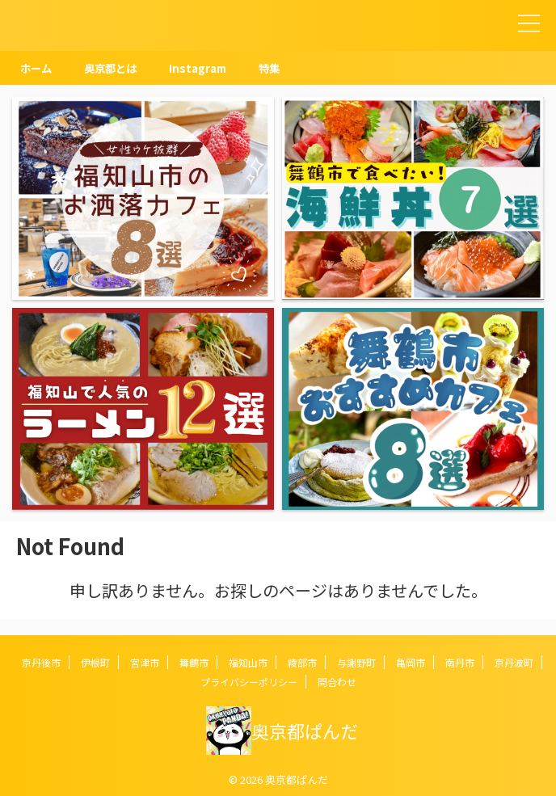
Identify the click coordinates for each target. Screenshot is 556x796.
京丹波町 (514, 662)
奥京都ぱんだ (304, 730)
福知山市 (248, 662)
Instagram (205, 68)
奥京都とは (114, 68)
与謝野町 (356, 662)
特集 (278, 68)
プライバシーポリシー (248, 682)
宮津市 (144, 662)
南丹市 (459, 662)
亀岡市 (410, 662)
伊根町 (95, 662)
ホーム (37, 68)
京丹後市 (41, 662)
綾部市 (302, 662)
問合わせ (337, 682)
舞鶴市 (193, 662)
